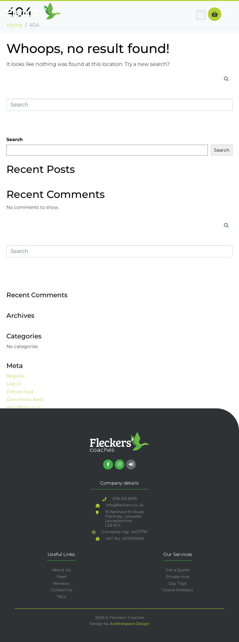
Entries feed (19, 392)
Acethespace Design (129, 623)
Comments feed (24, 399)
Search (14, 139)
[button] (201, 15)
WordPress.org (23, 407)
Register (15, 376)
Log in (13, 384)
